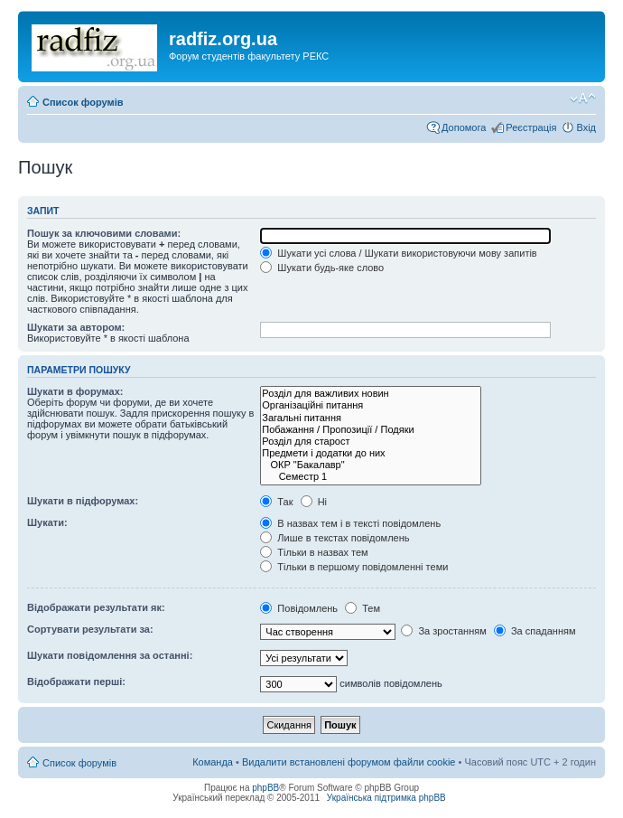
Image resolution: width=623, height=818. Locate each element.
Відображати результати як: (96, 607)
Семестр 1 (370, 477)
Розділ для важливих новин (370, 394)
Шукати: (47, 522)
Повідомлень (299, 608)
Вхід (586, 127)
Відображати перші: (76, 681)
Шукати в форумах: (75, 391)
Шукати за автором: (76, 327)
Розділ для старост (370, 441)
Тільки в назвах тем (313, 552)
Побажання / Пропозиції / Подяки (370, 430)
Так (276, 501)
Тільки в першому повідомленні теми (354, 566)
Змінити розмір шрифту (583, 98)
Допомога (464, 127)
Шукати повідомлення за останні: (109, 655)
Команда (212, 762)
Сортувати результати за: (90, 629)
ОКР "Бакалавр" (370, 465)
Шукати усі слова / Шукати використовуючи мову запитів (398, 253)
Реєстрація (531, 127)
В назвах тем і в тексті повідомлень (350, 523)
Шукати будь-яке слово (322, 267)
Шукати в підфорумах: (82, 500)
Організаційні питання (370, 405)
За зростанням (443, 630)
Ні (314, 501)
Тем (362, 608)
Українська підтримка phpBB (386, 798)
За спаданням (535, 630)
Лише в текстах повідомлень (334, 537)
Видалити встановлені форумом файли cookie (349, 762)
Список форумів (82, 102)
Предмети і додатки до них (370, 453)
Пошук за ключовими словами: (104, 233)
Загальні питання (370, 418)
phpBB (265, 788)
